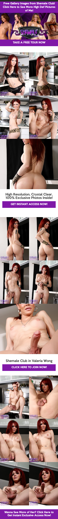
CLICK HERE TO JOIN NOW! (29, 367)
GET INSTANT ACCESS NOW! (29, 204)
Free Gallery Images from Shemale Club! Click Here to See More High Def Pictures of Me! (29, 7)
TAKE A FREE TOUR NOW (29, 43)
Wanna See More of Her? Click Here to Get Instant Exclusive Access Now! (29, 514)
